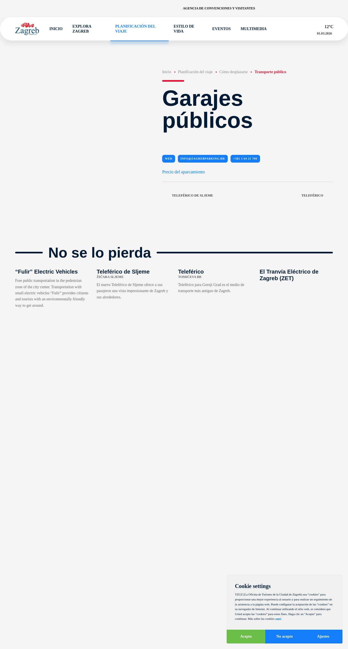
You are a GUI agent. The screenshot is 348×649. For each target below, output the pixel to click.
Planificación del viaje (133, 28)
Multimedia (251, 29)
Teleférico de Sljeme (187, 195)
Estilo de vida (181, 28)
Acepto (246, 636)
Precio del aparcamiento (183, 171)
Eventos (219, 29)
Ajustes (323, 636)
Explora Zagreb (79, 28)
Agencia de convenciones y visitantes (219, 8)
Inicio (53, 29)
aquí (278, 618)
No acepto (284, 636)
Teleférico (317, 195)
